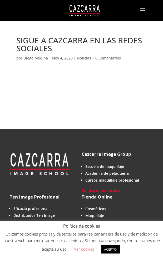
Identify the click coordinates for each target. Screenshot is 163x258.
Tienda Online (97, 197)
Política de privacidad (101, 190)
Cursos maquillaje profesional (112, 180)
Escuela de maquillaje (104, 166)
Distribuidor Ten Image (34, 215)
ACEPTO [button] (110, 249)
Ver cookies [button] (84, 249)
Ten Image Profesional (35, 197)
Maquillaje (94, 215)
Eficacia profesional (30, 208)
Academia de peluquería (107, 173)
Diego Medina (35, 58)
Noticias (84, 58)
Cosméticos (95, 208)
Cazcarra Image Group (106, 154)
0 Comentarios (108, 58)
